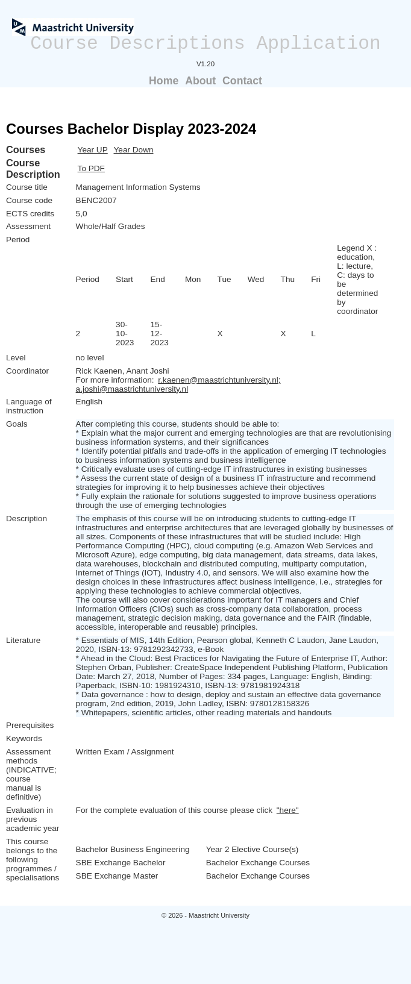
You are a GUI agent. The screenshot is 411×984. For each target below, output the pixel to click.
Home (163, 81)
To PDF (91, 168)
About (200, 81)
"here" (288, 810)
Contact (242, 81)
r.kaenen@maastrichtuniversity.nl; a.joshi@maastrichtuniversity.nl (178, 384)
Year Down (134, 149)
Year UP (93, 149)
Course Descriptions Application (205, 43)
